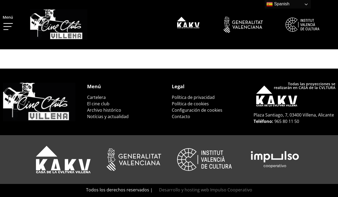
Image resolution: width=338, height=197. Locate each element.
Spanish (277, 4)
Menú (8, 17)
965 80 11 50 (286, 121)
